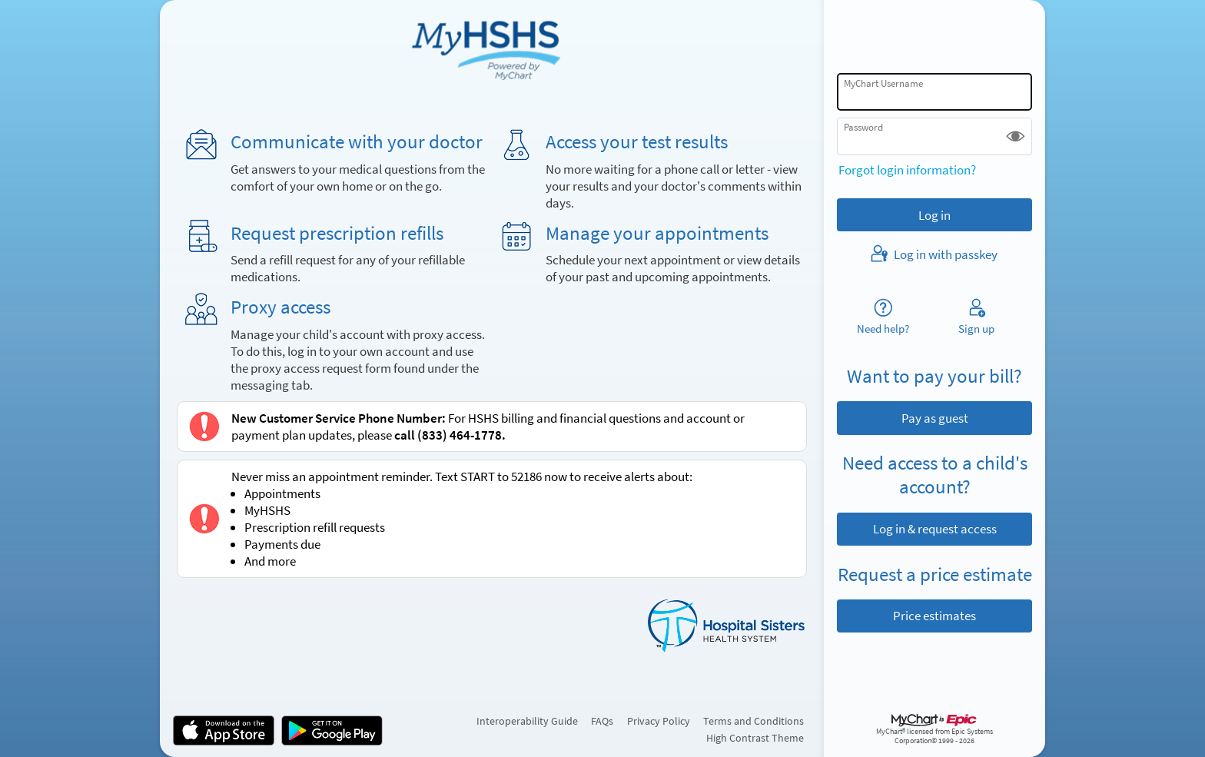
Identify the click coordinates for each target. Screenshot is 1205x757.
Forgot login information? (907, 169)
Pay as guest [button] (934, 418)
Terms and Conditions (753, 721)
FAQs (602, 721)
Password (863, 127)
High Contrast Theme (755, 738)
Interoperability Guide (527, 721)
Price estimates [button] (934, 615)
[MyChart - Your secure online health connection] (491, 47)
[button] (1015, 136)
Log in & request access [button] (935, 528)
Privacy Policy (658, 721)
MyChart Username (883, 83)
